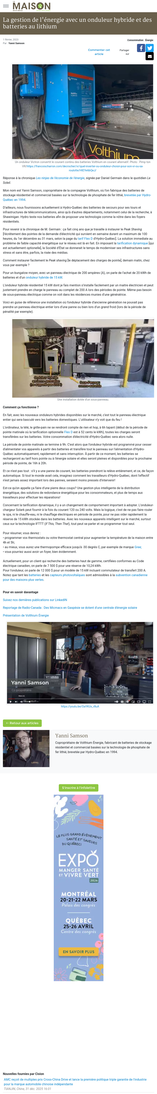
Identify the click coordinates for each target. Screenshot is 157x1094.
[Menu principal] (5, 6)
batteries (35, 575)
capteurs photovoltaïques (67, 575)
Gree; (138, 547)
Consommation (135, 40)
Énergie (149, 40)
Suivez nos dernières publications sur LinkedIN (35, 600)
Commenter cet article (99, 52)
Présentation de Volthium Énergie (26, 615)
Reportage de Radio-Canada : (23, 608)
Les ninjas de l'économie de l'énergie (60, 178)
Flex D (68, 432)
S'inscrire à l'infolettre (78, 788)
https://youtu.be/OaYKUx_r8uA (80, 706)
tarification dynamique (132, 243)
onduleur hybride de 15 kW (44, 277)
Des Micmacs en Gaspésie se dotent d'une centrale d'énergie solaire (90, 608)
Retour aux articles (22, 723)
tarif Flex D (85, 238)
